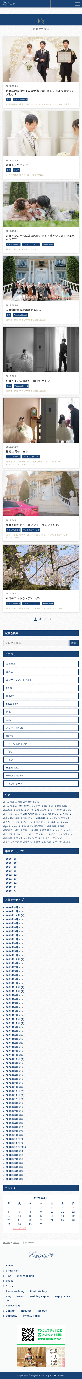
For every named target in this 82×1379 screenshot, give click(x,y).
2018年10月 (13, 1147)
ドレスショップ (13, 814)
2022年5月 (12, 1003)
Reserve (42, 1310)
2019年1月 (12, 1135)
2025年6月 (12, 927)
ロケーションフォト (61, 834)
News (20, 1296)
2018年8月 (12, 1155)
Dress (9, 1286)
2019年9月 (12, 1103)
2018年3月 (12, 1175)
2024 (9, 866)
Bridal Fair (12, 1270)
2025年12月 (13, 915)
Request (26, 1310)
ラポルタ (67, 814)
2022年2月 (12, 1015)
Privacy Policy (31, 1316)
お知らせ (70, 810)
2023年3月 (12, 979)
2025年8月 (12, 923)
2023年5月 (12, 971)
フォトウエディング (16, 743)
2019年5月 (12, 1119)
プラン (9, 751)
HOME (6, 1242)
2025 (9, 862)
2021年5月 (12, 1039)
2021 (9, 878)
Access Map (13, 1305)
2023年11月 (13, 959)
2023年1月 (12, 983)
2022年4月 (12, 1007)
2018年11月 (13, 1143)
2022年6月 (12, 999)
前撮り (26, 830)
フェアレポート (14, 783)
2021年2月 (12, 1051)
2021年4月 (12, 1043)
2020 (9, 882)
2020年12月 (13, 1059)
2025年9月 (12, 919)
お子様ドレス (51, 814)
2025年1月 (12, 939)
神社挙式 (48, 806)
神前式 (8, 810)
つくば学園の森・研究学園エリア (22, 806)
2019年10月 (13, 1099)
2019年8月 (12, 1107)
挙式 (8, 719)
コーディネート (39, 834)
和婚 (67, 842)
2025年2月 (12, 935)
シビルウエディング (51, 838)
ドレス (8, 834)
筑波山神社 (62, 806)
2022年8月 (12, 995)
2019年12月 (13, 1091)
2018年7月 (12, 1159)
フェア (9, 759)
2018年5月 (12, 1167)
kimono (10, 695)
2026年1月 (12, 911)
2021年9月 (12, 1027)
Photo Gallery (38, 1291)
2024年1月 (12, 955)
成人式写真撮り (37, 826)
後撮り (41, 818)
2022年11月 (13, 991)
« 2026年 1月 (19, 1228)
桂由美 (8, 838)
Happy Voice (12, 767)
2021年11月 (13, 1023)
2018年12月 (13, 1139)
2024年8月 (12, 943)
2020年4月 (12, 1075)
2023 (9, 870)
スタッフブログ (13, 842)
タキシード (21, 834)
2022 (9, 874)
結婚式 (47, 842)
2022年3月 (12, 1011)
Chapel (10, 1281)
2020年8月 (12, 1067)
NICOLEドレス (32, 814)
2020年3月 (12, 1079)
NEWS (9, 735)
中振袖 (52, 826)
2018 (9, 890)
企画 (23, 826)
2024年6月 (12, 947)
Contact (10, 1310)
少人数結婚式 (12, 818)
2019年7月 (12, 1111)
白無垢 (19, 810)
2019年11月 (13, 1095)
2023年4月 (12, 975)
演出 (8, 711)
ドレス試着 (56, 810)
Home (9, 1265)
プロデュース (42, 822)
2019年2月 (12, 1131)
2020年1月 (12, 1087)
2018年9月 (12, 1151)
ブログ (16, 1242)
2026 (9, 858)
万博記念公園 (31, 802)
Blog (9, 1296)
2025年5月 (12, 931)
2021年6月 (12, 1035)
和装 (35, 830)
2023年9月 (12, 963)
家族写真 (11, 663)
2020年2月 (12, 1083)
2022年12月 (13, 987)
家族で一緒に (12, 830)
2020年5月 (12, 1071)
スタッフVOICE (14, 727)
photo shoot (12, 703)
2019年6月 (12, 1115)
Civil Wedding (25, 1275)
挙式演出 (46, 830)
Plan (8, 1275)
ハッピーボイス (62, 830)
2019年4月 (12, 1123)
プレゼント (28, 818)
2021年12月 (13, 1019)
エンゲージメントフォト (19, 679)
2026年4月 (12, 907)
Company (11, 1316)
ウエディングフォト (59, 818)
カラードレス (12, 822)
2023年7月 (12, 967)
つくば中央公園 (13, 802)
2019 (9, 886)
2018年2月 (12, 1179)
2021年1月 (12, 1055)
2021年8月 (12, 1031)
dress (9, 687)
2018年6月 (12, 1163)
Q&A (8, 1300)
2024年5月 (12, 951)
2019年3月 (12, 1127)
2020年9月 (12, 1063)
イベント (27, 822)
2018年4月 (12, 1171)
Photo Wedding (15, 1291)
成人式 (9, 671)
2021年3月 (12, 1047)
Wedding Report (14, 775)
